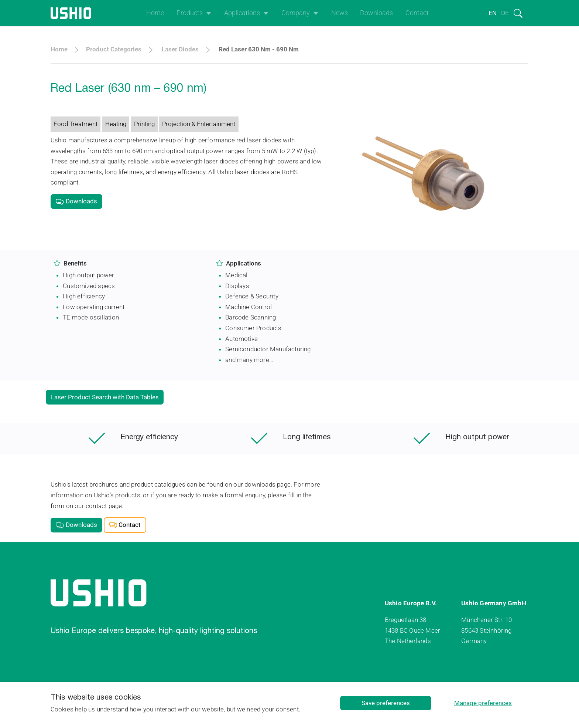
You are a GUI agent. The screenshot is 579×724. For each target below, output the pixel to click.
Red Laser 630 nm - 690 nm (259, 49)
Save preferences (386, 703)
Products (190, 13)
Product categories (113, 49)
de (505, 13)
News (339, 13)
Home (155, 13)
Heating (115, 124)
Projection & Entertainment (198, 124)
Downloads (376, 13)
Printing (144, 124)
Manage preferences (483, 703)
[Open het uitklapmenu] (207, 13)
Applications (242, 13)
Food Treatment (75, 124)
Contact (417, 13)
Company (295, 13)
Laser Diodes (180, 49)
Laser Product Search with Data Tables (105, 397)
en (493, 13)
